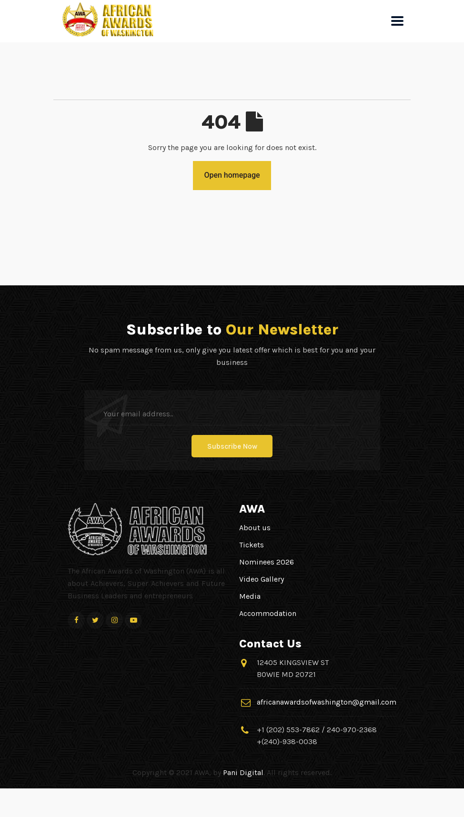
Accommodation (267, 613)
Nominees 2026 (266, 561)
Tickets (251, 544)
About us (255, 527)
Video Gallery (261, 579)
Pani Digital (243, 772)
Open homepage (232, 175)
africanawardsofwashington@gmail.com (326, 701)
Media (250, 596)
